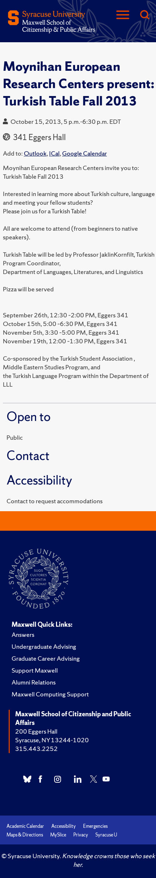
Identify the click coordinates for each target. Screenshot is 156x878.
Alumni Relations (34, 682)
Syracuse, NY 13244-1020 (52, 740)
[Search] (144, 15)
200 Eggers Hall (36, 731)
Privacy (80, 835)
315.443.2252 (36, 748)
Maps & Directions (24, 835)
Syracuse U (106, 835)
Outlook (35, 153)
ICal (54, 153)
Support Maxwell (35, 670)
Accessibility (63, 826)
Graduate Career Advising (46, 658)
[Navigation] (123, 15)
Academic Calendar (25, 826)
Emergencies (95, 826)
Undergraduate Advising (44, 646)
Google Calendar (84, 153)
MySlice (58, 835)
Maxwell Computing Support (50, 694)
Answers (23, 634)
